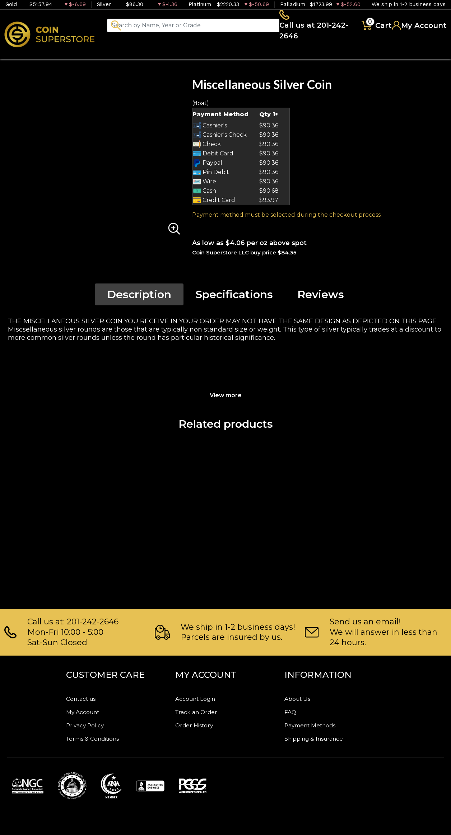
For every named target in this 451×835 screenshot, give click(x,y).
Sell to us (427, 54)
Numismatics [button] (190, 54)
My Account (87, 710)
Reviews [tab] (320, 296)
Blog (362, 54)
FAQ (291, 710)
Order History (199, 724)
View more (226, 396)
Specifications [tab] (234, 296)
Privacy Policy (91, 724)
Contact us (85, 696)
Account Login (201, 696)
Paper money (260, 54)
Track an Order (201, 710)
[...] (203, 26)
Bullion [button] (132, 54)
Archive (320, 54)
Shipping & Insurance (321, 738)
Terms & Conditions (101, 738)
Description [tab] (139, 296)
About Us (300, 696)
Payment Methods (317, 724)
